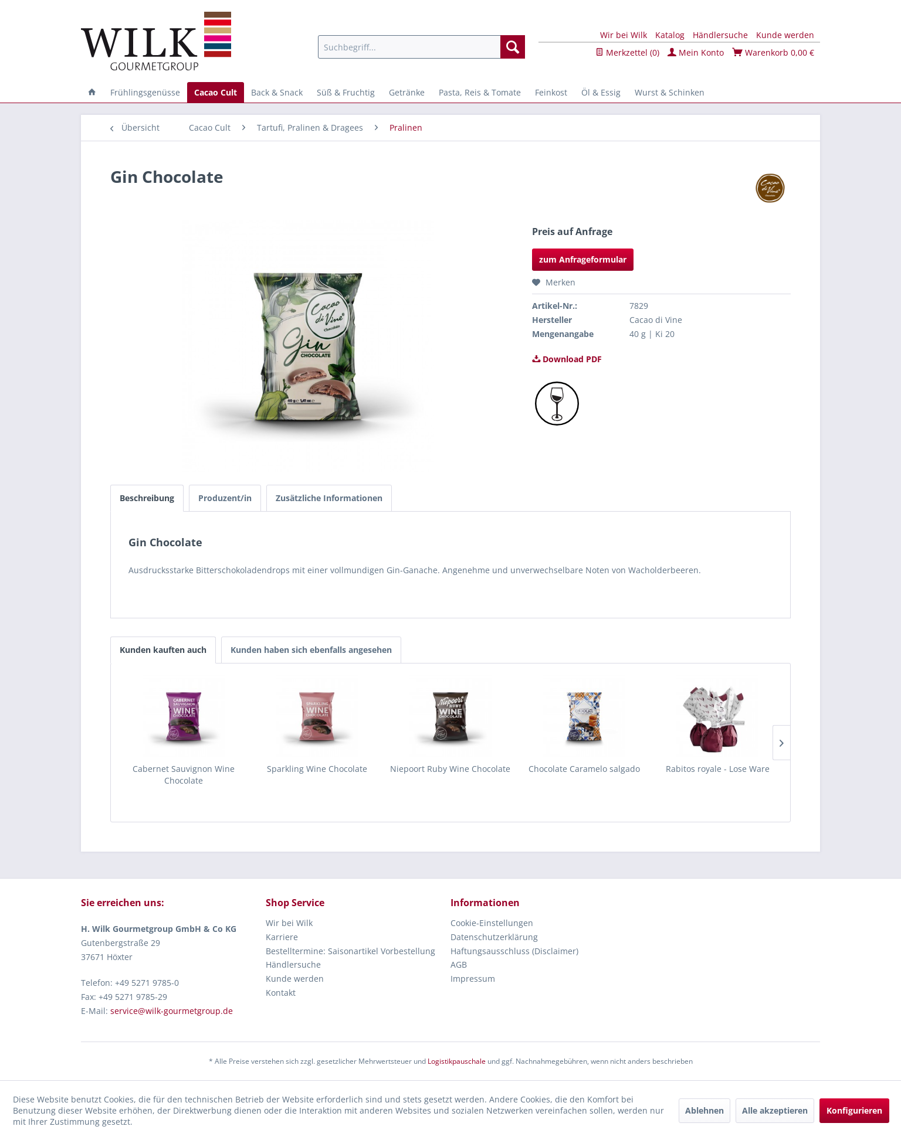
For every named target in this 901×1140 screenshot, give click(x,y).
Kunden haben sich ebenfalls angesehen (311, 649)
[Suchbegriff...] (421, 47)
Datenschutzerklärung (494, 936)
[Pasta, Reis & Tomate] (480, 92)
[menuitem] (421, 47)
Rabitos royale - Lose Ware (718, 768)
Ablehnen (704, 1110)
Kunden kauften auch (163, 649)
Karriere (282, 936)
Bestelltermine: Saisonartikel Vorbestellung (350, 951)
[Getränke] (407, 92)
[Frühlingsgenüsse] (145, 92)
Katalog (670, 34)
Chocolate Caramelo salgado (584, 768)
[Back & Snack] (277, 92)
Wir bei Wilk (623, 34)
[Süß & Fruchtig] (346, 92)
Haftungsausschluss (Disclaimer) (514, 951)
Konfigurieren (854, 1110)
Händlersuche (720, 34)
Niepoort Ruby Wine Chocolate (450, 768)
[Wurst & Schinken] (670, 92)
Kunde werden (785, 34)
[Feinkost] (551, 92)
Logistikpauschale (457, 1061)
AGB (458, 964)
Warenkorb (773, 52)
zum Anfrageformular (582, 259)
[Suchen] (512, 47)
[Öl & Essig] (601, 92)
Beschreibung (147, 497)
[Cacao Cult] (215, 92)
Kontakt (281, 992)
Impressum (472, 978)
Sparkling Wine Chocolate (317, 768)
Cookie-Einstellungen (491, 922)
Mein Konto (696, 52)
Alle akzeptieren (775, 1110)
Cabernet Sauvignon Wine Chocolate (184, 774)
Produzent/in (225, 497)
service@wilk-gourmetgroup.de (171, 1010)
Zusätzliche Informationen (329, 497)
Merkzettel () (627, 52)
